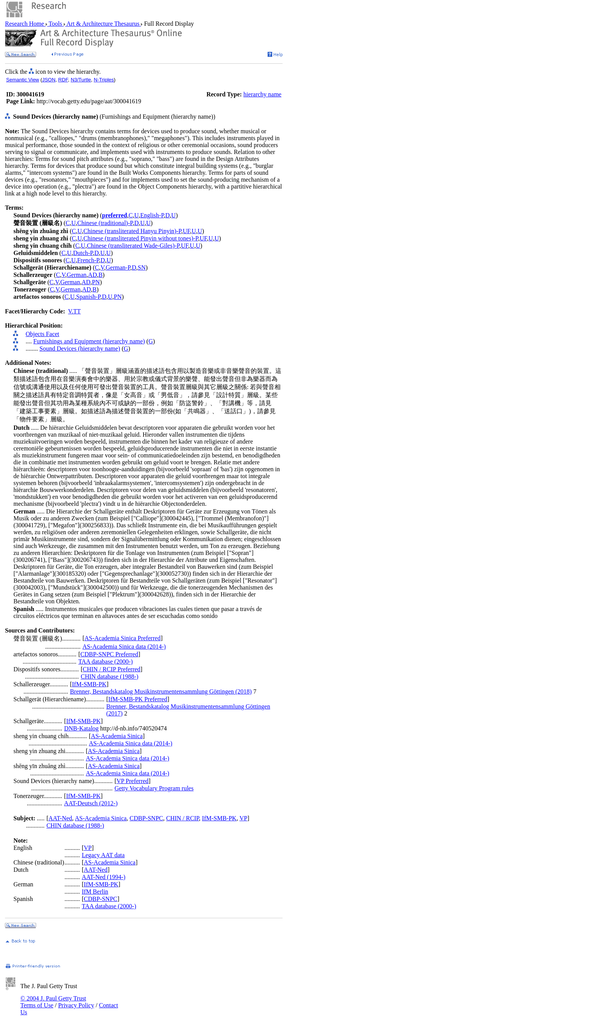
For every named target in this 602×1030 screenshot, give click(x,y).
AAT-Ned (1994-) (104, 877)
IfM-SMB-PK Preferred (137, 699)
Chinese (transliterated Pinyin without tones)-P (140, 238)
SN (142, 267)
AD (92, 275)
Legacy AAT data (103, 855)
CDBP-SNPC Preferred (109, 654)
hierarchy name (262, 94)
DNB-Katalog (81, 728)
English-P (152, 215)
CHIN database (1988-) (109, 676)
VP (243, 818)
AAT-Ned (60, 818)
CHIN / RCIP (182, 818)
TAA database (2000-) (105, 661)
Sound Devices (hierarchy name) (80, 348)
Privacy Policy (76, 1005)
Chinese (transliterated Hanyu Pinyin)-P (132, 231)
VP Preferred (132, 781)
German (77, 275)
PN (96, 282)
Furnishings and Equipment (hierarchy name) (89, 341)
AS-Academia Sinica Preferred (122, 638)
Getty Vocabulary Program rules (154, 788)
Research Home (25, 23)
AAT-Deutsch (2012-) (90, 803)
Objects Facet (43, 334)
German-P (118, 267)
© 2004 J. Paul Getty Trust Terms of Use (53, 1001)
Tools (55, 23)
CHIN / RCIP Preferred (112, 669)
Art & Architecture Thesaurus (103, 23)
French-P (88, 260)
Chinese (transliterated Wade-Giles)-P (133, 245)
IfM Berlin (95, 891)
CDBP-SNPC (146, 818)
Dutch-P (83, 253)
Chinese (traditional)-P (104, 223)
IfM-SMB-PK (89, 684)
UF (186, 231)
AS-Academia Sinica (117, 736)
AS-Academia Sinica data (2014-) (124, 646)
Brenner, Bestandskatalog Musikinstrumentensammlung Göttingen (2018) (161, 691)
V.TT (74, 311)
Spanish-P (88, 296)
